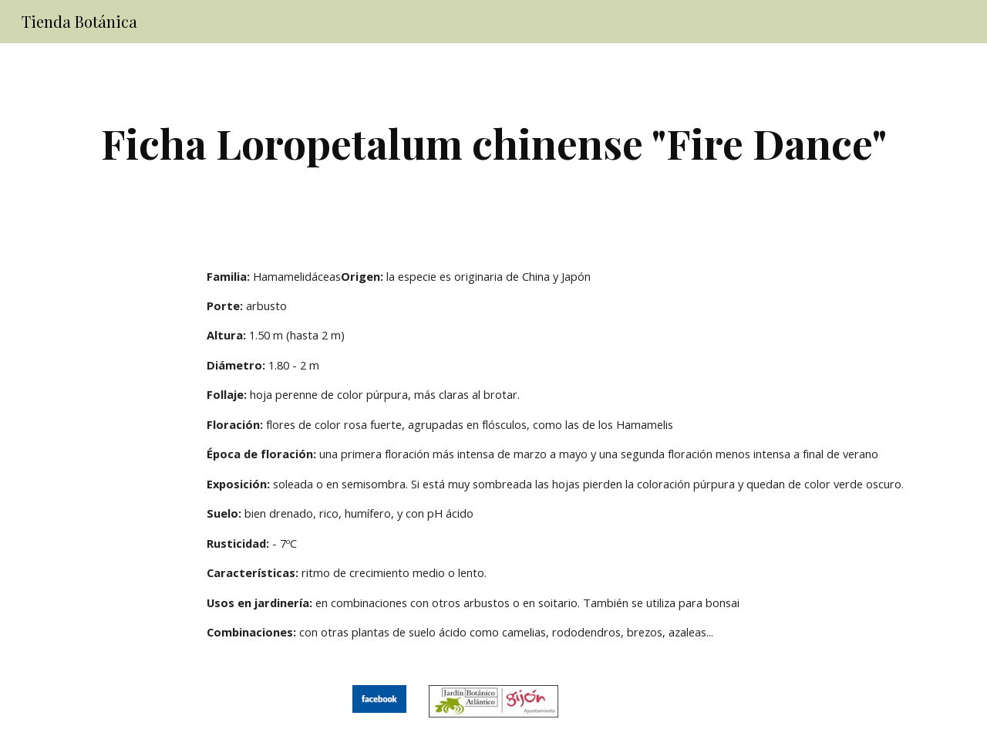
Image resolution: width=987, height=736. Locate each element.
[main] (493, 143)
